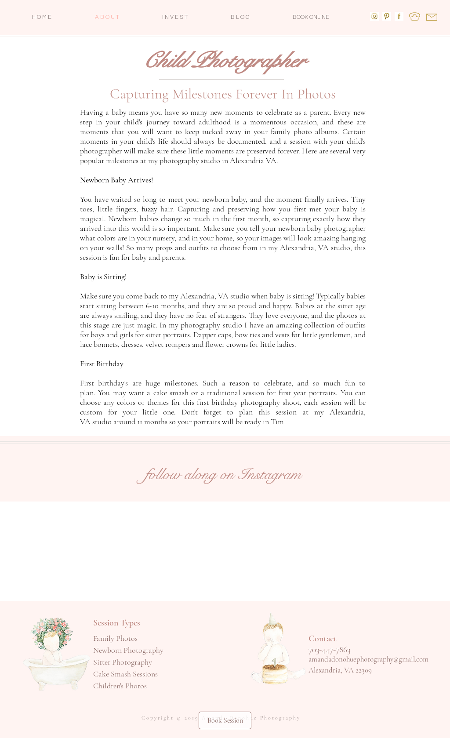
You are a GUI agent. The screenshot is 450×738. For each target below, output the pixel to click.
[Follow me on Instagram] (374, 16)
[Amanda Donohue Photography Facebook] (399, 16)
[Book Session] (225, 720)
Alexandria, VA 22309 (341, 670)
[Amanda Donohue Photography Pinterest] (386, 16)
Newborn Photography (128, 650)
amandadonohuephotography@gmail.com (368, 659)
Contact (323, 638)
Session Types (116, 623)
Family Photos (115, 638)
